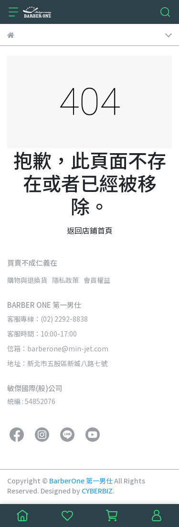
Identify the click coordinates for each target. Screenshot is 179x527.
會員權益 (97, 280)
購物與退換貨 (27, 280)
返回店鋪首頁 (90, 230)
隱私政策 (65, 280)
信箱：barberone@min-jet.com (57, 348)
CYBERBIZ (97, 490)
